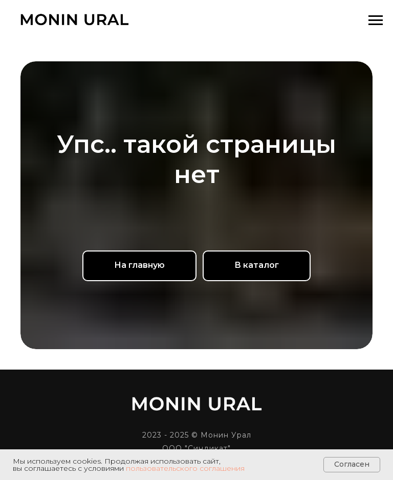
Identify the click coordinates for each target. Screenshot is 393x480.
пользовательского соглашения (185, 468)
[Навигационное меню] (375, 20)
